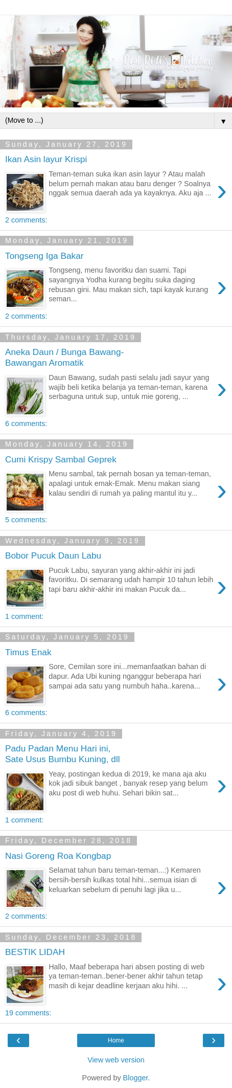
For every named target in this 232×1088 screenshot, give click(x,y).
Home (116, 1040)
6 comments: (26, 423)
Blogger (135, 1078)
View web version (116, 1060)
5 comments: (26, 520)
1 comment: (24, 616)
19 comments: (28, 1013)
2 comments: (26, 220)
